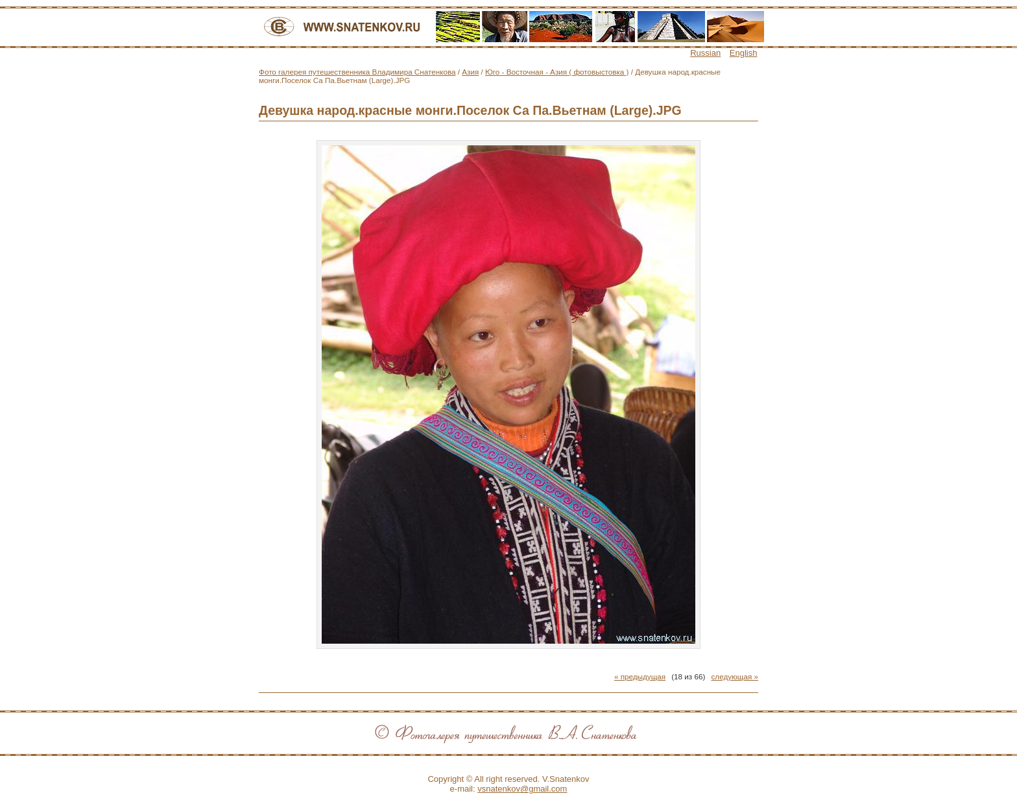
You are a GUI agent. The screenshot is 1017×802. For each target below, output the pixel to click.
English (744, 53)
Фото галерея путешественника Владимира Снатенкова (357, 71)
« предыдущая (639, 676)
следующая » (734, 676)
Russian (705, 53)
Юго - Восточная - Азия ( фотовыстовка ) (556, 71)
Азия (470, 71)
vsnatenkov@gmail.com (522, 789)
